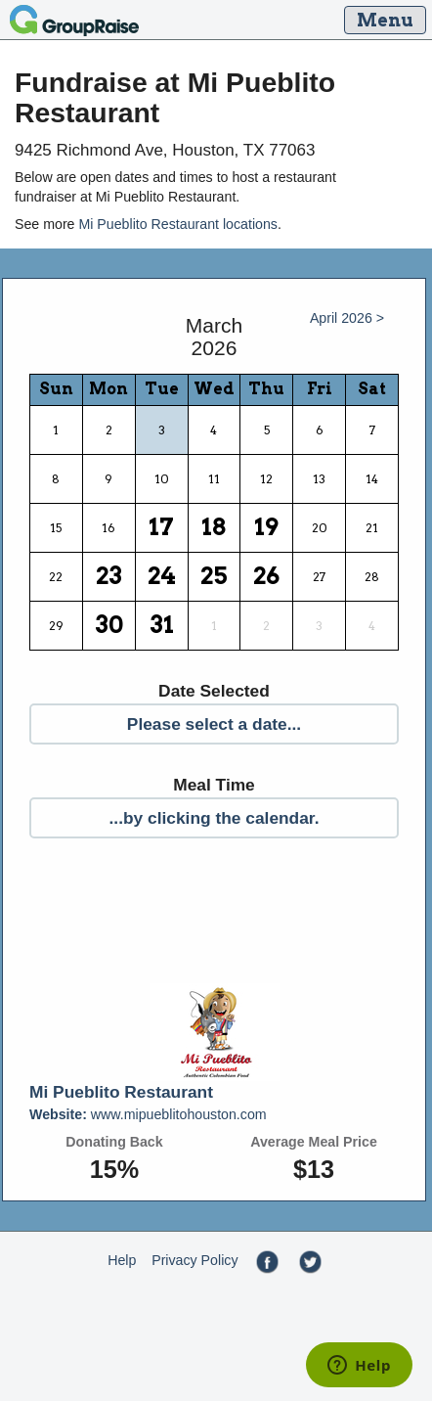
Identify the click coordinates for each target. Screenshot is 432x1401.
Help (122, 1260)
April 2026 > (347, 318)
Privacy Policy (194, 1260)
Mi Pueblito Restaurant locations (177, 224)
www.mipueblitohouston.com (148, 1114)
